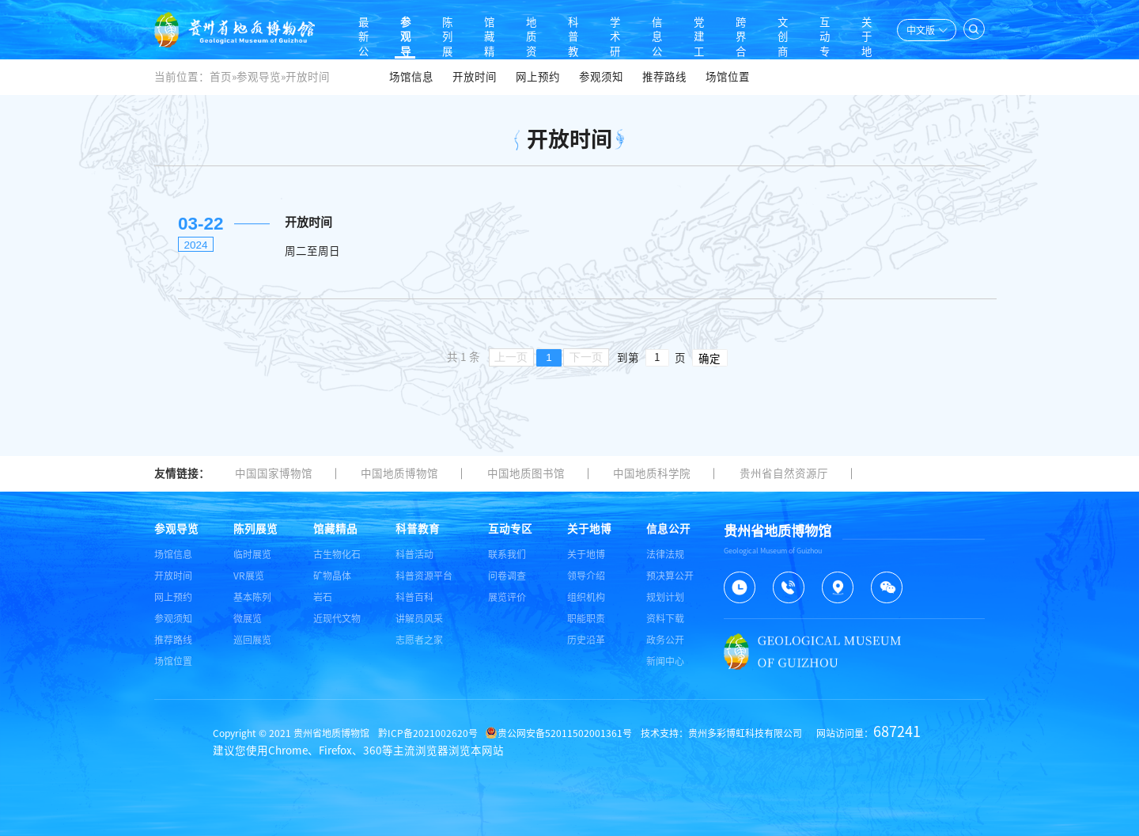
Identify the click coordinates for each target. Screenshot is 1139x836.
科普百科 (414, 597)
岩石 (322, 597)
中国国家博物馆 (273, 473)
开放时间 (474, 76)
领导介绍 (586, 575)
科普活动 (414, 554)
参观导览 (387, 30)
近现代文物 (337, 618)
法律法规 (665, 554)
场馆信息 (411, 76)
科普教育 (561, 30)
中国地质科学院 (652, 473)
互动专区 (822, 30)
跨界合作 (735, 30)
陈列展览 (430, 30)
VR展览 (248, 575)
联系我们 (507, 554)
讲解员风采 (419, 618)
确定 (709, 358)
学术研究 (604, 30)
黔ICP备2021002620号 (428, 733)
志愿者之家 (419, 639)
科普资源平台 (423, 575)
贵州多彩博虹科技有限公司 (745, 733)
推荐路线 (664, 76)
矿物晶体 (332, 575)
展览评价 (507, 597)
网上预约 (538, 76)
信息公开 (648, 30)
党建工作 (691, 30)
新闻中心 (665, 661)
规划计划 (665, 597)
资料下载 (665, 618)
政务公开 (665, 639)
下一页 (586, 358)
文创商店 (778, 30)
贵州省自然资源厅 (784, 473)
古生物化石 (337, 554)
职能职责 (586, 618)
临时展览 (252, 554)
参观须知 (601, 76)
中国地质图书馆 (526, 473)
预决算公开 (670, 575)
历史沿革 (586, 639)
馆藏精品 (474, 30)
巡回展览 (252, 639)
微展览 (247, 618)
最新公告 (343, 30)
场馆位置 (728, 76)
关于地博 (865, 30)
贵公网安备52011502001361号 (559, 733)
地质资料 (517, 30)
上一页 (511, 358)
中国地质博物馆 (399, 473)
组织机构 (586, 597)
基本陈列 (252, 597)
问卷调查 (507, 575)
